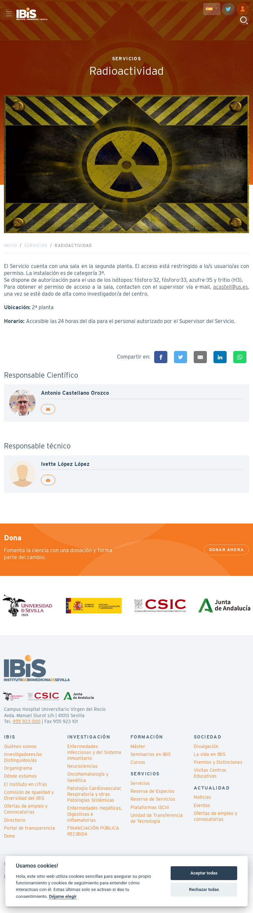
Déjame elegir (63, 896)
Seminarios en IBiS (150, 762)
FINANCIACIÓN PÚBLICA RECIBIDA (93, 838)
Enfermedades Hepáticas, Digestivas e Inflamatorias (94, 821)
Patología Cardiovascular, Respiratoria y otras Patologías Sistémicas (94, 801)
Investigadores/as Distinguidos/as (23, 764)
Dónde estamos (20, 783)
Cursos (137, 769)
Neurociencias (82, 773)
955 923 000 (27, 728)
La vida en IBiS (209, 762)
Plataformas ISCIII (149, 814)
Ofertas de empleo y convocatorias (215, 823)
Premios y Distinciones (218, 769)
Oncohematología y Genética (87, 784)
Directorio (14, 827)
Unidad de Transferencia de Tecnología (156, 825)
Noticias (202, 804)
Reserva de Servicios (152, 806)
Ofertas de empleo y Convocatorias (25, 816)
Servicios (35, 249)
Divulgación (206, 753)
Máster (137, 753)
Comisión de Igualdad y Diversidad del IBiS (29, 802)
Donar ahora (226, 556)
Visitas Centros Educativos (210, 780)
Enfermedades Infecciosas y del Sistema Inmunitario (94, 759)
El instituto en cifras (25, 791)
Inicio (10, 249)
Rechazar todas (204, 889)
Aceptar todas (203, 873)
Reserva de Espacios (152, 798)
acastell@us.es (230, 290)
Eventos (202, 812)
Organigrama (18, 775)
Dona (9, 843)
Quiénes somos (20, 753)
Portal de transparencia (29, 835)
